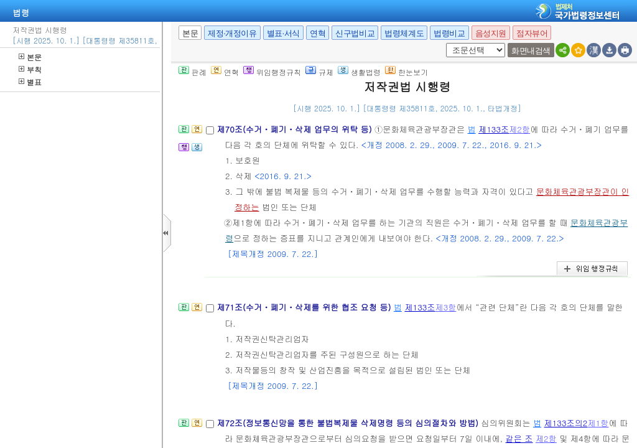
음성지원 (490, 33)
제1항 (597, 423)
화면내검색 (531, 50)
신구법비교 (354, 33)
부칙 (30, 69)
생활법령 (359, 72)
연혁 (317, 33)
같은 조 (519, 438)
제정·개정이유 (232, 33)
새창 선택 (444, 43)
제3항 (445, 307)
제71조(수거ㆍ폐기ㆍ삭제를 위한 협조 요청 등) (304, 307)
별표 (30, 82)
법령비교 (449, 33)
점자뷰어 (531, 33)
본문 (30, 57)
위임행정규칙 (272, 72)
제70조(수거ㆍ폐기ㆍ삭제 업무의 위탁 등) (295, 129)
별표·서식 (283, 33)
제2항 (519, 129)
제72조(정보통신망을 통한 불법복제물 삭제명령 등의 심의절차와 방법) (348, 423)
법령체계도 (404, 33)
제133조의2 (566, 423)
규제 (319, 72)
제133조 (493, 129)
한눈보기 (406, 72)
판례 (193, 72)
